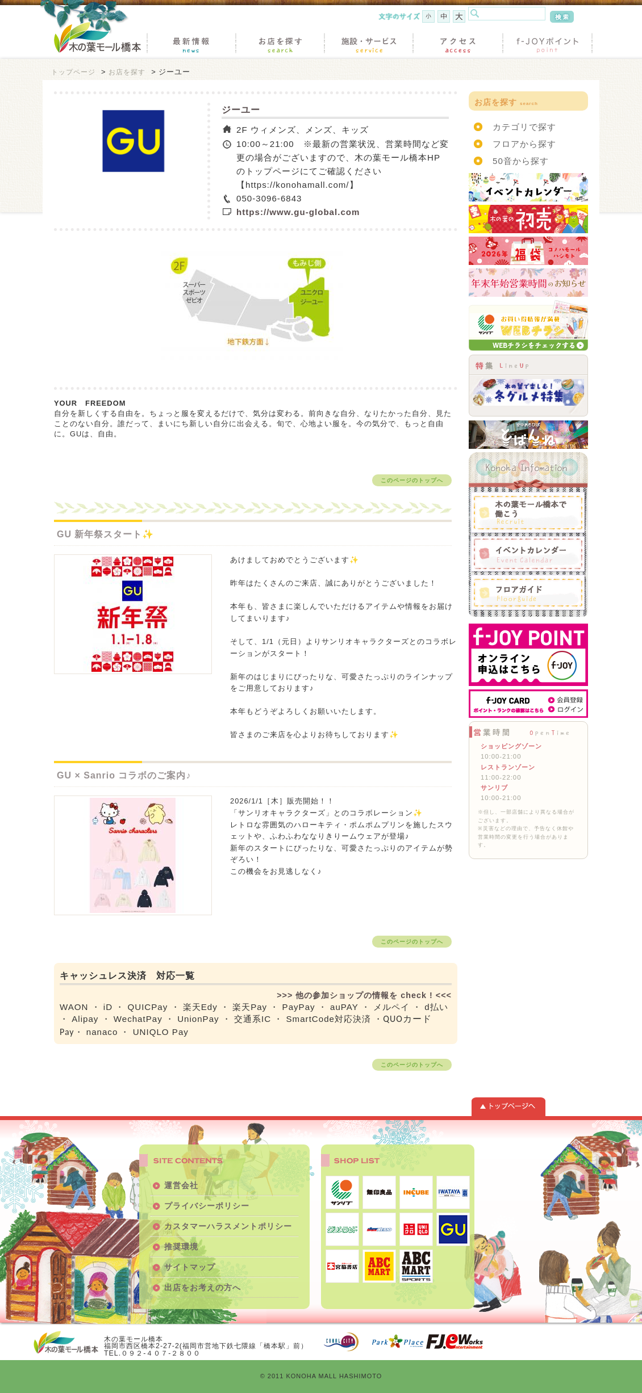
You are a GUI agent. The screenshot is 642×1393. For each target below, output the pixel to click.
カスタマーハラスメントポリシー (228, 1226)
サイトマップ (189, 1267)
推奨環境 (181, 1246)
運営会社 (181, 1185)
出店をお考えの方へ (202, 1287)
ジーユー (241, 110)
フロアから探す (524, 144)
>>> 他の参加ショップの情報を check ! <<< (364, 995)
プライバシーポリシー (206, 1205)
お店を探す (127, 71)
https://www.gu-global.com (298, 212)
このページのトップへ (412, 480)
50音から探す (521, 161)
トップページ (73, 71)
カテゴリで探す (524, 127)
